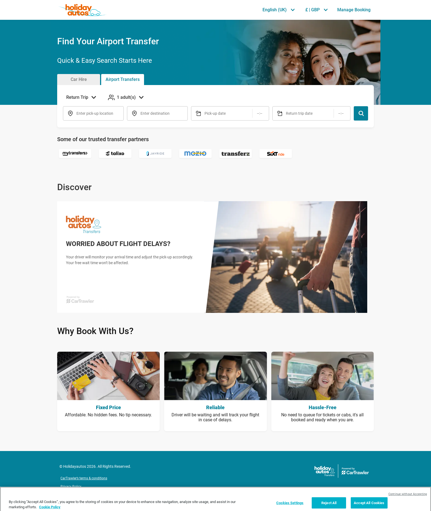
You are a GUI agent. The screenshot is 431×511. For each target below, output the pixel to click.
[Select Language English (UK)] (278, 10)
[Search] (361, 113)
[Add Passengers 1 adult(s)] (126, 97)
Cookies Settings (289, 505)
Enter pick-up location (94, 113)
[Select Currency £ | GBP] (316, 10)
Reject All (328, 505)
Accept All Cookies (369, 505)
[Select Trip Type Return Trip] (83, 97)
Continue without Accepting (407, 496)
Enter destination (155, 113)
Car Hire (79, 79)
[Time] (259, 113)
